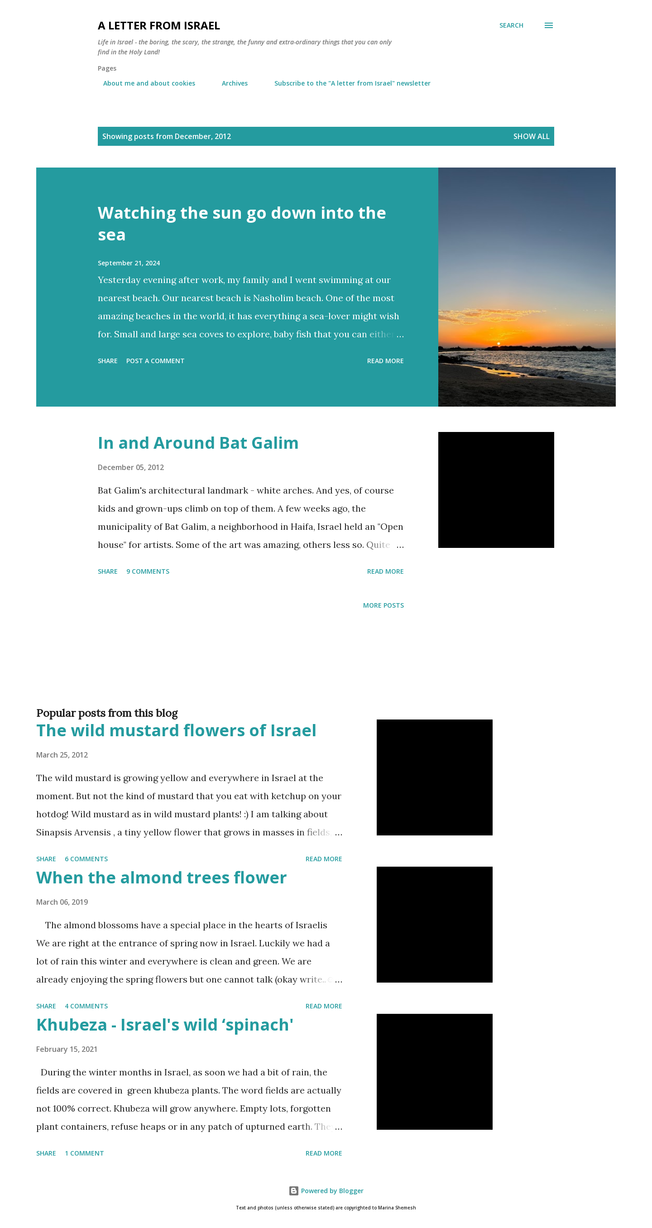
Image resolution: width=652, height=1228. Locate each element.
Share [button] (108, 360)
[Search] (511, 25)
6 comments (86, 858)
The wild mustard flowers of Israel (176, 730)
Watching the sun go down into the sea (242, 223)
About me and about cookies (144, 83)
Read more (385, 360)
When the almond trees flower (161, 877)
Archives (229, 83)
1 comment (84, 1153)
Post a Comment (155, 360)
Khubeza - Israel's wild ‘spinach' (165, 1024)
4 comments (86, 1006)
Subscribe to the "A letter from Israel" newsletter (347, 83)
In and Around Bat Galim (198, 443)
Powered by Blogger (326, 1190)
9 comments (147, 571)
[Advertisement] (308, 672)
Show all (531, 136)
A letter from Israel (159, 25)
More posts (383, 605)
